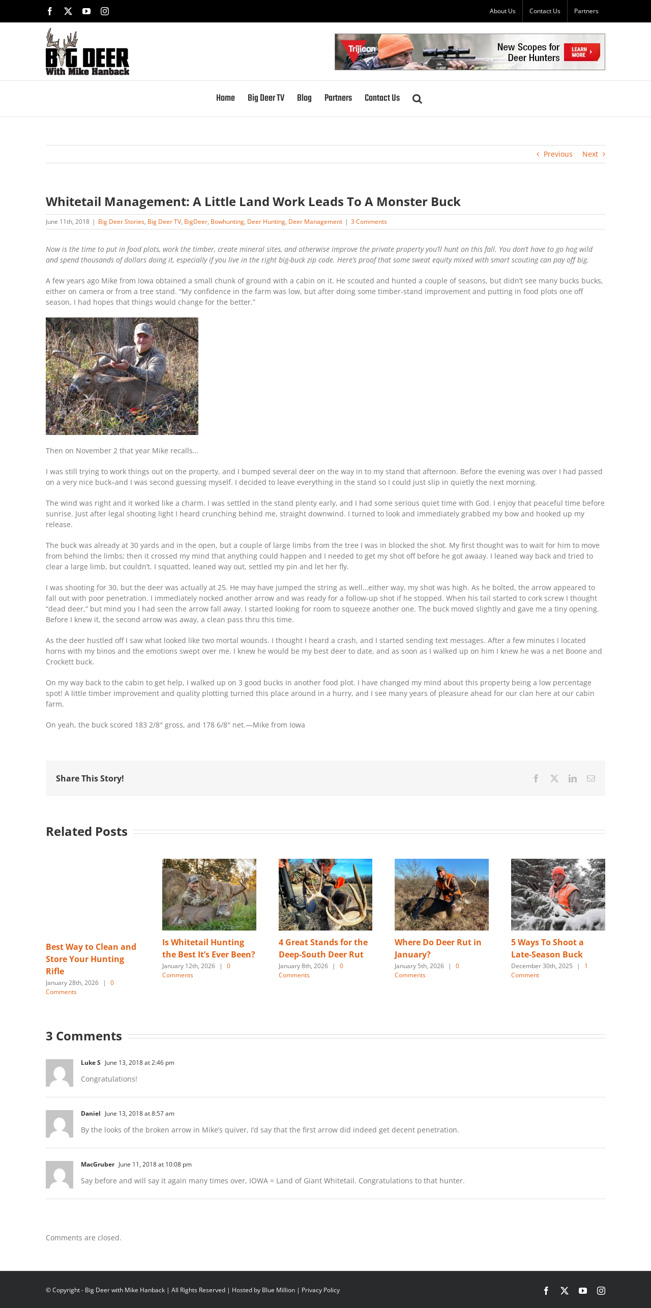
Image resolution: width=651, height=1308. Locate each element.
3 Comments (369, 221)
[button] (417, 99)
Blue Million (278, 1290)
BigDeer (196, 221)
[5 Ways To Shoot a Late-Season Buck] (558, 863)
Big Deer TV (164, 221)
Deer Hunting (266, 221)
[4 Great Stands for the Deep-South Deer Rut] (326, 863)
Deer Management (315, 221)
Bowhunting (227, 221)
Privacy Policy (321, 1290)
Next (590, 154)
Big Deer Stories (121, 221)
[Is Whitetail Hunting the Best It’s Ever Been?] (209, 863)
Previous (558, 154)
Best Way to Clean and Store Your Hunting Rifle (91, 959)
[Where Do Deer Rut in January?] (442, 863)
